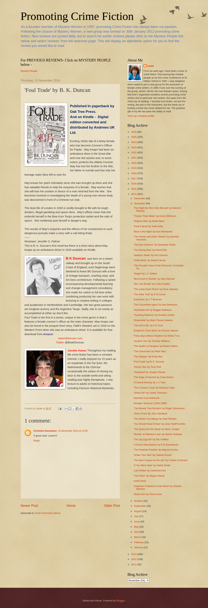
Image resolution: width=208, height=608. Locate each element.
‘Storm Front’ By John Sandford (150, 413)
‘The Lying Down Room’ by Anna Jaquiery (156, 289)
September (140, 506)
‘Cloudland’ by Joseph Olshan (149, 372)
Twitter (60, 342)
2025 (134, 137)
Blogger (120, 600)
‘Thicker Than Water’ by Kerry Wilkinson (155, 216)
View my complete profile (141, 116)
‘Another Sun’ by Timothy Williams (152, 341)
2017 (134, 178)
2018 (134, 173)
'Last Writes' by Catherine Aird (150, 470)
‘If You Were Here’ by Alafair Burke (152, 465)
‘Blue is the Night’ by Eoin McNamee (153, 231)
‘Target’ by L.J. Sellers (145, 273)
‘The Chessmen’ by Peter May (150, 351)
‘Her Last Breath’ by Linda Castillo (152, 283)
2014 (134, 194)
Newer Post (29, 506)
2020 (134, 163)
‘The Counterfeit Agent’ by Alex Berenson (155, 304)
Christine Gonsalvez (45, 430)
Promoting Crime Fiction (77, 16)
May (136, 526)
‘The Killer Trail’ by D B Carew (150, 294)
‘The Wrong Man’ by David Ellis (150, 250)
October (138, 500)
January (138, 547)
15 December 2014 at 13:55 (73, 430)
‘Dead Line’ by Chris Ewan (148, 494)
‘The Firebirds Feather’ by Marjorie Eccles (156, 449)
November (140, 203)
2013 (134, 554)
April (137, 531)
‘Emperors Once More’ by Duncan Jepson (156, 330)
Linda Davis (140, 480)
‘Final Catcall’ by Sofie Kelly (148, 226)
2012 (134, 559)
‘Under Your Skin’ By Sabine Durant (153, 455)
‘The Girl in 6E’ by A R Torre (148, 325)
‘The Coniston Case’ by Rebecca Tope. (154, 387)
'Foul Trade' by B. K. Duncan (149, 361)
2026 (134, 131)
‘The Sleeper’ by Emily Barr (148, 356)
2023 (134, 147)
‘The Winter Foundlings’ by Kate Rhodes (155, 418)
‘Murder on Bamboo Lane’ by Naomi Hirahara (158, 434)
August (138, 511)
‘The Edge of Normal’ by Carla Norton (154, 377)
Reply (37, 440)
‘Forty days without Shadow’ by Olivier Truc (157, 335)
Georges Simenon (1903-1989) (150, 403)
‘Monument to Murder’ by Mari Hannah (154, 278)
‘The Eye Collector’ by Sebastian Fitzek (155, 244)
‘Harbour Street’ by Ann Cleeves (151, 255)
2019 (134, 168)
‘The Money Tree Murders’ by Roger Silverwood (159, 408)
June (137, 521)
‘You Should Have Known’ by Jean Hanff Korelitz (159, 423)
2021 (134, 157)
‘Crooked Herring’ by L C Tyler (150, 382)
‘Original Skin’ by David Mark (149, 221)
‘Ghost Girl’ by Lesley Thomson (150, 392)
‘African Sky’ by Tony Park (147, 366)
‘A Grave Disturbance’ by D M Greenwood (156, 444)
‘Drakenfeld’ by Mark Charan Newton (153, 320)
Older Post (112, 506)
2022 (134, 152)
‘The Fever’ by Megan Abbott (149, 475)
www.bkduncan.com (70, 338)
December (140, 198)
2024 (134, 142)
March (137, 537)
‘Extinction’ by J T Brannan (148, 299)
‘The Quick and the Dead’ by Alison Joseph (156, 429)
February (139, 542)
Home (70, 506)
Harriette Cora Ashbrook (146, 398)
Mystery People (29, 71)
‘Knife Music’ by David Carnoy (150, 260)
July (136, 516)
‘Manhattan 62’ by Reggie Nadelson (153, 309)
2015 (134, 188)
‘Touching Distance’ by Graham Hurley (154, 315)
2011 (134, 564)
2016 (134, 183)
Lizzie (150, 65)
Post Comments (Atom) (47, 513)
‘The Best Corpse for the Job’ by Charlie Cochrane (160, 460)
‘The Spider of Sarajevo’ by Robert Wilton (156, 346)
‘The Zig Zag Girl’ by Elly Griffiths (151, 439)
